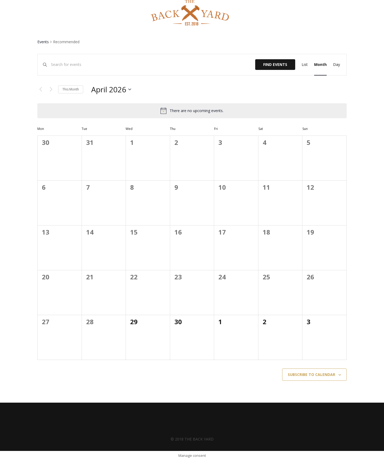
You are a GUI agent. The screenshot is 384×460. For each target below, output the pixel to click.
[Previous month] (40, 89)
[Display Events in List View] (305, 64)
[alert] (196, 111)
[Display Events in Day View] (336, 64)
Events (43, 41)
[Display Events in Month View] (320, 64)
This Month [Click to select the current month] (70, 89)
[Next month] (51, 89)
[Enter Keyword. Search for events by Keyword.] (153, 64)
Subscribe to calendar (311, 374)
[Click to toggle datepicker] (111, 89)
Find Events (275, 64)
